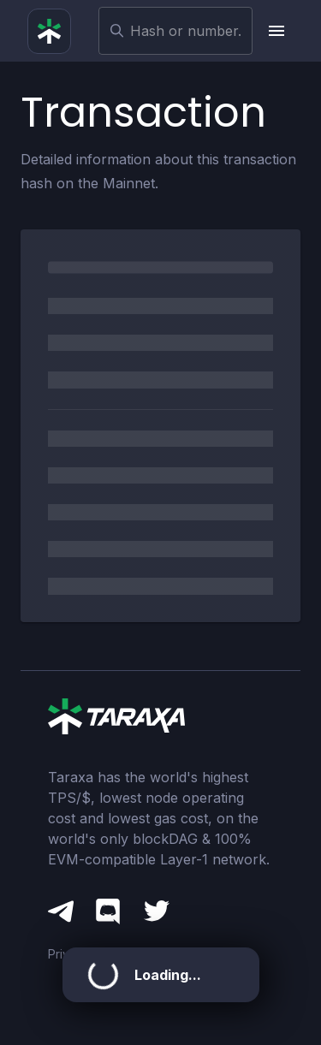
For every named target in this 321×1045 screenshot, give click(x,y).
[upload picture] (276, 31)
